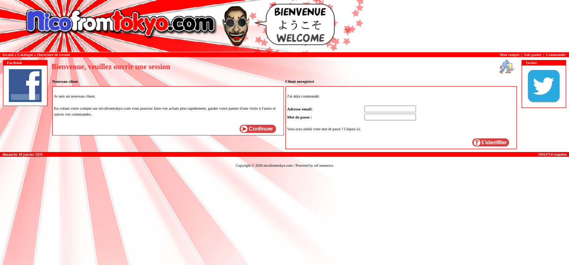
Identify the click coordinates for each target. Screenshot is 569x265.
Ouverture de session (53, 55)
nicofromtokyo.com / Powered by (288, 165)
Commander (556, 55)
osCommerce (323, 165)
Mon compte (510, 55)
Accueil (8, 55)
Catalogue (25, 55)
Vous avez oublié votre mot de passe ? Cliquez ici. (324, 129)
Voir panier (532, 55)
